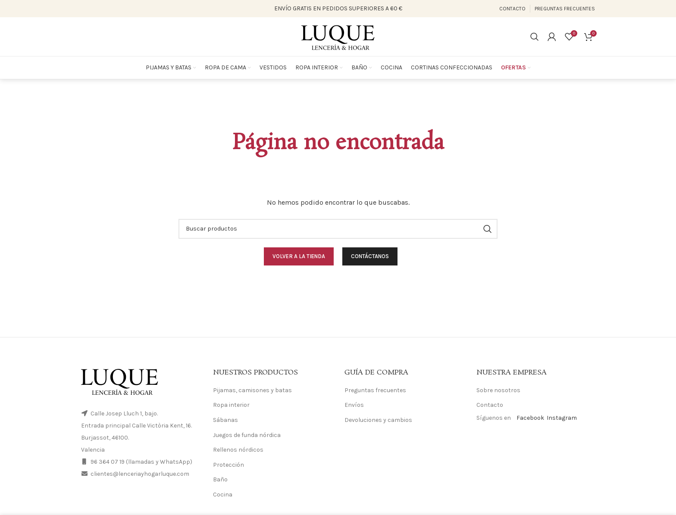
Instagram (562, 417)
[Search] (534, 36)
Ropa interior (231, 405)
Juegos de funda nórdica (247, 435)
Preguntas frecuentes (375, 390)
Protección (228, 464)
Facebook (530, 417)
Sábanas (225, 420)
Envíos (354, 405)
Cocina (222, 494)
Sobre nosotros (498, 390)
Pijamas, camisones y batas (252, 390)
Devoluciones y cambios (378, 420)
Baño (220, 479)
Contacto (489, 405)
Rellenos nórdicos (238, 449)
